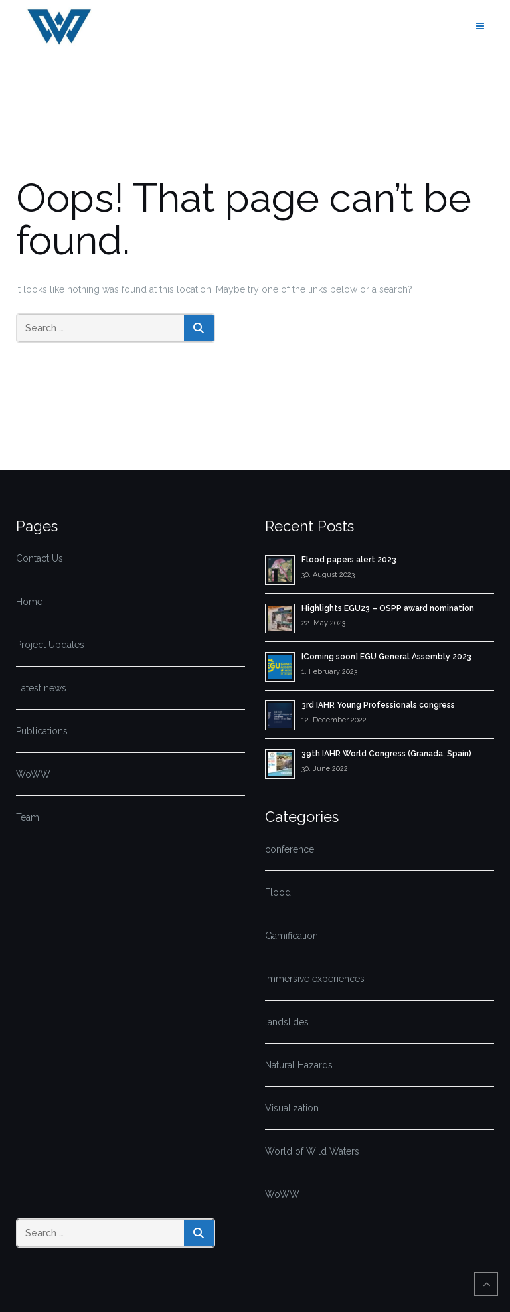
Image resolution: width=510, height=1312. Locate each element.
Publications (42, 731)
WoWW (33, 774)
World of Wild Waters (312, 1151)
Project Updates (50, 644)
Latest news (41, 688)
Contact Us (39, 558)
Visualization (292, 1108)
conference (289, 849)
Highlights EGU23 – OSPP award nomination (387, 608)
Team (27, 817)
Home (29, 601)
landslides (287, 1022)
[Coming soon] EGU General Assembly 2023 (386, 656)
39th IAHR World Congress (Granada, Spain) (386, 753)
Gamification (291, 935)
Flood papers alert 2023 (348, 559)
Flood (278, 892)
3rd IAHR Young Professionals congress (378, 705)
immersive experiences (315, 978)
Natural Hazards (299, 1065)
